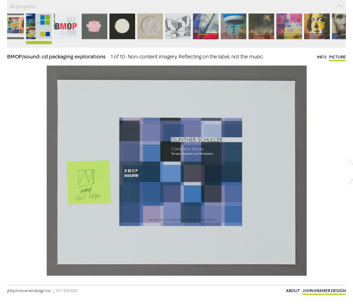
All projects (22, 6)
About (293, 290)
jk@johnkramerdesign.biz (29, 290)
